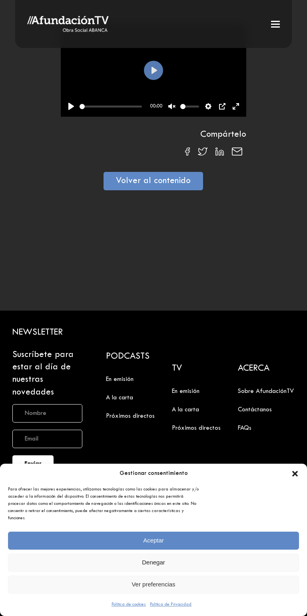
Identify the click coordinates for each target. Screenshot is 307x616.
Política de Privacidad (170, 604)
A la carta (119, 398)
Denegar (153, 562)
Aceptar (153, 540)
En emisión (120, 379)
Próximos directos (130, 416)
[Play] (71, 106)
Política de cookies (129, 604)
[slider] (111, 106)
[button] (295, 474)
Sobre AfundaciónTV (266, 391)
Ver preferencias (153, 584)
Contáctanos (255, 410)
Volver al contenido (153, 181)
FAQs (244, 428)
